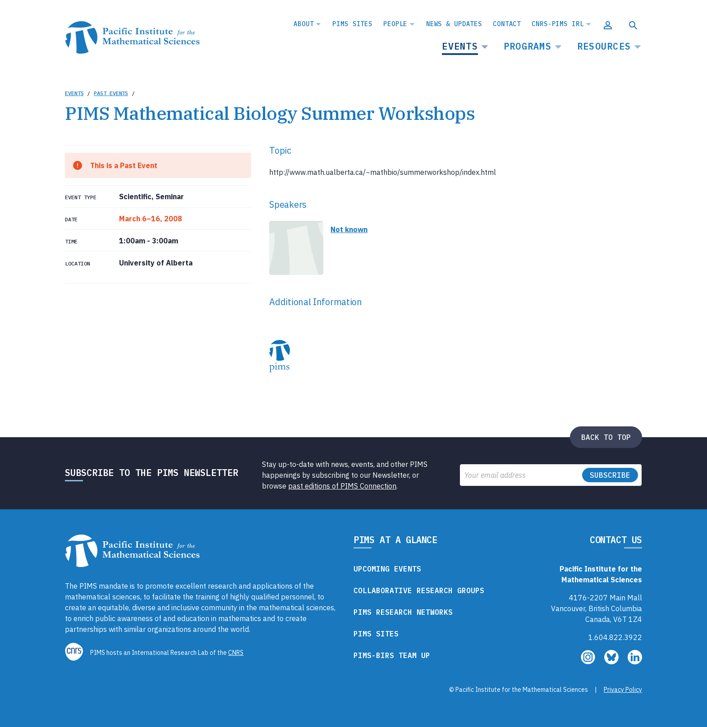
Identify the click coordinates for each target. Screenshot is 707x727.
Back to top (606, 437)
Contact (507, 24)
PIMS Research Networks (403, 612)
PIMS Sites (352, 24)
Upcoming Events (387, 568)
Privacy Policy (623, 690)
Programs (527, 46)
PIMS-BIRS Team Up (392, 655)
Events (460, 46)
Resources (604, 46)
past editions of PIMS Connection (342, 485)
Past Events (111, 93)
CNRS (235, 653)
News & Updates (454, 24)
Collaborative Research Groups (419, 590)
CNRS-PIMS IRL (557, 24)
